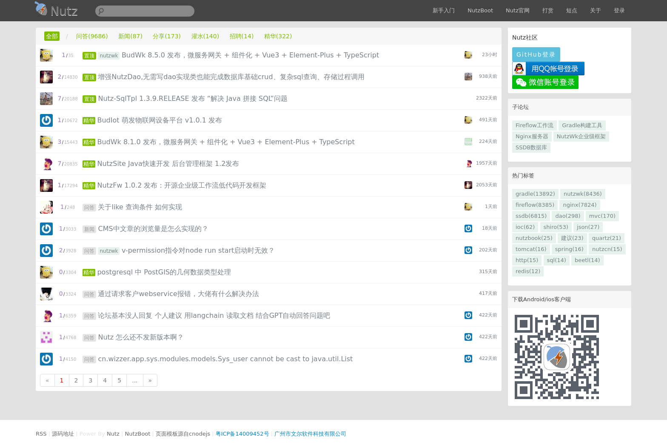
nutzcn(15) (607, 249)
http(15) (527, 260)
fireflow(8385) (535, 205)
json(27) (588, 227)
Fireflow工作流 (534, 125)
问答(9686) (92, 36)
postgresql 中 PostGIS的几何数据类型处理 (164, 272)
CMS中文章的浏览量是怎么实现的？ (153, 229)
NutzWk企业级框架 (581, 136)
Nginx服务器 (532, 136)
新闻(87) (130, 36)
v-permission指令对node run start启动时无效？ (198, 250)
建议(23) (572, 238)
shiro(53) (556, 227)
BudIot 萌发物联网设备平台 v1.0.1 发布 (159, 120)
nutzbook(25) (534, 238)
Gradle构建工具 (582, 125)
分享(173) (167, 36)
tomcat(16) (531, 249)
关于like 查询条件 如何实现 (140, 207)
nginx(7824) (579, 205)
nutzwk (109, 56)
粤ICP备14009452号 (242, 434)
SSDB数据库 (531, 147)
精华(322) (278, 36)
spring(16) (569, 249)
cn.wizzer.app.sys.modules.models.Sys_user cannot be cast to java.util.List (225, 359)
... (134, 380)
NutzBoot (480, 10)
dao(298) (567, 216)
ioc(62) (525, 227)
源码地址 (63, 434)
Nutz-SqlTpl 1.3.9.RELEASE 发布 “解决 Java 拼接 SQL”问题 (192, 98)
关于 (595, 10)
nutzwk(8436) (583, 194)
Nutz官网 (518, 10)
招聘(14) (242, 36)
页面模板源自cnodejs (183, 434)
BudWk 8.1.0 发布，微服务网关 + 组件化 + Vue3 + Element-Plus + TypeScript (225, 142)
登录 (619, 10)
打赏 (547, 10)
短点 (571, 10)
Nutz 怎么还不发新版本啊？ (141, 337)
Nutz (113, 434)
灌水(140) (205, 36)
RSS (41, 434)
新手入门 (444, 10)
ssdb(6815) (531, 216)
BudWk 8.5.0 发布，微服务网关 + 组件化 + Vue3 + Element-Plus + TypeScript (250, 55)
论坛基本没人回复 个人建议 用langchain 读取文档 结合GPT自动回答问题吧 (214, 315)
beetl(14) (587, 260)
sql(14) (556, 260)
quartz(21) (606, 238)
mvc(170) (602, 216)
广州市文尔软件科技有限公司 (310, 434)
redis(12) (528, 271)
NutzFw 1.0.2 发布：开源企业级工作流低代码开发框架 (181, 185)
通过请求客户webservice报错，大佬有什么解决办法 (178, 294)
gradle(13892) (535, 194)
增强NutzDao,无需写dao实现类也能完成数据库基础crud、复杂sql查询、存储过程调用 (231, 77)
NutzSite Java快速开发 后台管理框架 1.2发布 (168, 164)
